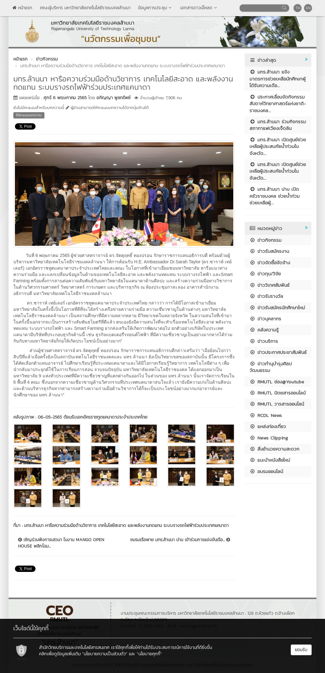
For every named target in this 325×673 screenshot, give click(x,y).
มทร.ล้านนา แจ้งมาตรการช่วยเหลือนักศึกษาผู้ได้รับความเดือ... (277, 78)
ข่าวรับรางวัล (266, 296)
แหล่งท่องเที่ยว (267, 426)
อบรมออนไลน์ (266, 471)
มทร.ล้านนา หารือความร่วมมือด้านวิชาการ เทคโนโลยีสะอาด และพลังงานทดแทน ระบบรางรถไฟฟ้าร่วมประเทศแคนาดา (126, 525)
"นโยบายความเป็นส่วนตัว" (104, 654)
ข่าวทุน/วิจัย (265, 273)
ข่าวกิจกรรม (265, 240)
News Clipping (268, 437)
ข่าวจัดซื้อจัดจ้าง (269, 262)
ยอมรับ (301, 649)
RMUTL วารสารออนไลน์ (276, 403)
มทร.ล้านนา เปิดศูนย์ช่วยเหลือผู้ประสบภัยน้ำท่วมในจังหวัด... (277, 146)
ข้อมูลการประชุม (155, 7)
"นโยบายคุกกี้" (149, 654)
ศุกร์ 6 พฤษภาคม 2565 (65, 97)
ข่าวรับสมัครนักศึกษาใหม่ (277, 307)
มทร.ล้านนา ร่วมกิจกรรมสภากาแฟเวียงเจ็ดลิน (277, 125)
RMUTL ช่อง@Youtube (276, 381)
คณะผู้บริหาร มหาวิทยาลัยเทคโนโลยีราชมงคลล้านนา (85, 7)
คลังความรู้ (264, 329)
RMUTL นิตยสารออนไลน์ (277, 392)
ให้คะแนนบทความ (29, 115)
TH (297, 8)
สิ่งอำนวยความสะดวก (274, 448)
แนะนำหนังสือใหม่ (269, 460)
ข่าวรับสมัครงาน (269, 251)
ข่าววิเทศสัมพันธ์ (269, 285)
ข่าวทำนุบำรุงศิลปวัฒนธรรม (270, 367)
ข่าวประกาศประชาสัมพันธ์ (278, 352)
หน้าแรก (22, 7)
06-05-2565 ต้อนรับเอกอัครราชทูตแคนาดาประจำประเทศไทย (92, 417)
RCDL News (265, 415)
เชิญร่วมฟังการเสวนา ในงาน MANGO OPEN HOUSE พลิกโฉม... (61, 543)
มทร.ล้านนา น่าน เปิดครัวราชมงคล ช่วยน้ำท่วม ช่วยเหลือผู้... (274, 195)
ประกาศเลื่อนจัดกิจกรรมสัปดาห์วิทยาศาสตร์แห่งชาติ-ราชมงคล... (277, 103)
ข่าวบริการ (263, 341)
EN (308, 8)
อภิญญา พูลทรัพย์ (113, 97)
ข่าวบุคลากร (265, 318)
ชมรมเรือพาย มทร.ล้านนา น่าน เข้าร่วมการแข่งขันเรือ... (180, 540)
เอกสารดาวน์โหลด (199, 7)
